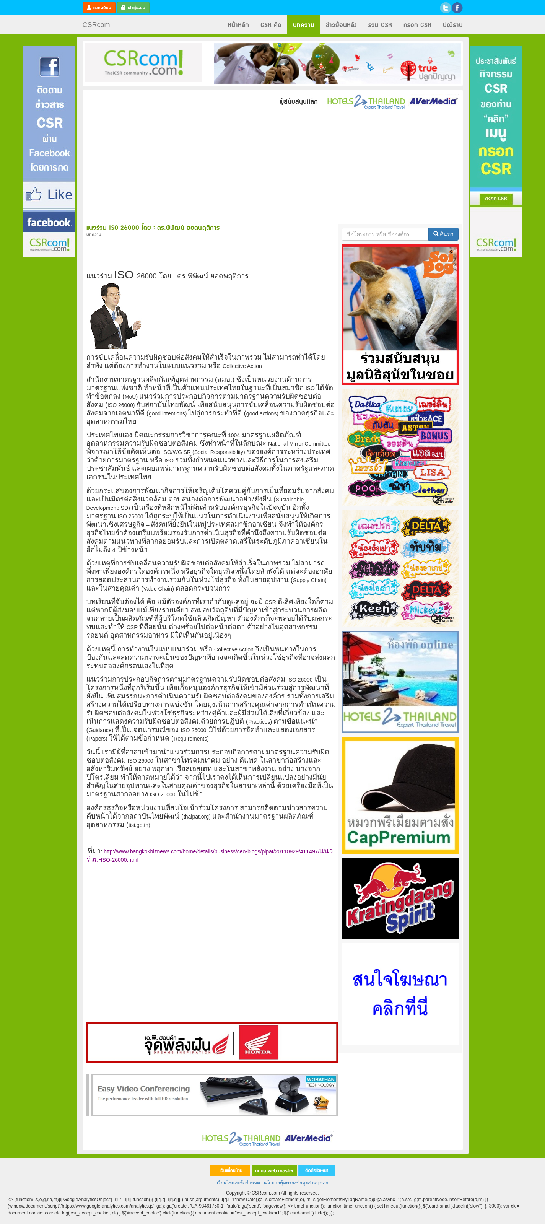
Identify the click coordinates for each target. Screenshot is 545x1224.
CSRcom (96, 25)
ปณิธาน (453, 25)
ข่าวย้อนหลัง (341, 25)
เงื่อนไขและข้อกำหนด (238, 1182)
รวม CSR (380, 25)
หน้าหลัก (238, 25)
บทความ (303, 25)
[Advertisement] (49, 372)
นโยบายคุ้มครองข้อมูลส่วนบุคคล (296, 1182)
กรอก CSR (417, 25)
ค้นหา (443, 234)
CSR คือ (270, 25)
